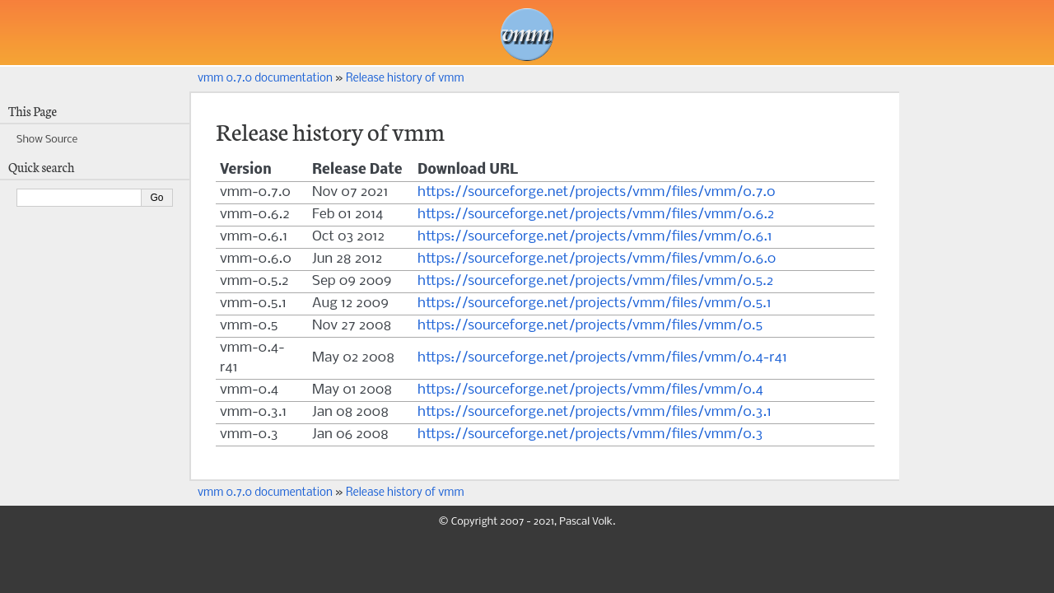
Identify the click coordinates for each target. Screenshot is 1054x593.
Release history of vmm (405, 78)
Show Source (46, 139)
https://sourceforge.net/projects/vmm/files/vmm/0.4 (590, 390)
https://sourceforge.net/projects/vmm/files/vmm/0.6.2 (595, 214)
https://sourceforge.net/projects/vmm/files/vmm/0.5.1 (594, 303)
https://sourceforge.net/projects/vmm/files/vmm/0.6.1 (594, 237)
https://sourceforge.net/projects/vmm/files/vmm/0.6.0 (596, 259)
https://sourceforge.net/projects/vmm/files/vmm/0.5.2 (595, 281)
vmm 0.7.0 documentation (265, 78)
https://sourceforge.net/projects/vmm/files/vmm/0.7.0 (596, 192)
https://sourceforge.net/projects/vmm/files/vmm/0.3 (590, 434)
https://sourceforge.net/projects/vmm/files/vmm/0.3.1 (594, 412)
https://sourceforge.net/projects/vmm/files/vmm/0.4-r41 (602, 358)
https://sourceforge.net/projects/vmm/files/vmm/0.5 (590, 326)
